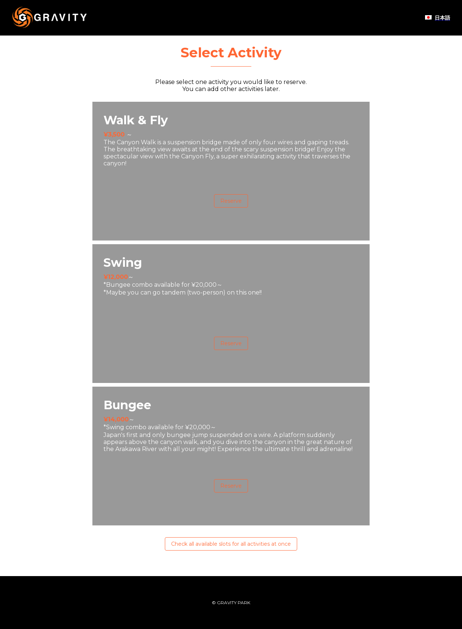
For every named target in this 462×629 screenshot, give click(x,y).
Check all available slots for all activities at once (231, 544)
